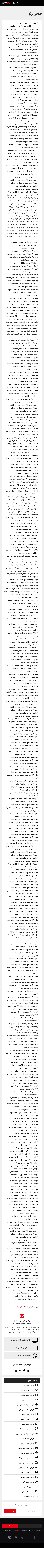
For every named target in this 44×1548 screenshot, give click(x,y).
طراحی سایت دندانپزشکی (28, 1457)
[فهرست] (41, 3)
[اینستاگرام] (10, 1537)
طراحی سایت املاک (30, 1424)
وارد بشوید (20, 1306)
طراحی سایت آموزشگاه (29, 1428)
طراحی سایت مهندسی (29, 1477)
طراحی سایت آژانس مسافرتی (27, 1433)
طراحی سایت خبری (30, 1399)
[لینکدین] (28, 1537)
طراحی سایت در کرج (29, 1443)
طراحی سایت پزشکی (29, 1395)
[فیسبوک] (34, 1537)
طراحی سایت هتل (30, 1491)
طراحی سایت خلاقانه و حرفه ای (25, 1340)
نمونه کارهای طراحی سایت (26, 1348)
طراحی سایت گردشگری (28, 1467)
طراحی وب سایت (30, 1438)
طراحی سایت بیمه (30, 1486)
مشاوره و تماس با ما (28, 1356)
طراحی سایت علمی (30, 1496)
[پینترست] (22, 1537)
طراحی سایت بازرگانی (29, 1414)
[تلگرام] (16, 1537)
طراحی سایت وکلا (30, 1481)
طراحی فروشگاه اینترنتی (28, 1390)
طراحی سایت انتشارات (29, 1419)
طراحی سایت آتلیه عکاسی (28, 1448)
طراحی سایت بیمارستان (28, 1409)
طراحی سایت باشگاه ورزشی (27, 1404)
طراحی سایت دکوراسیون (28, 1462)
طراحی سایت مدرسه (29, 1472)
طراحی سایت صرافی (29, 1452)
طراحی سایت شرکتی (29, 1385)
